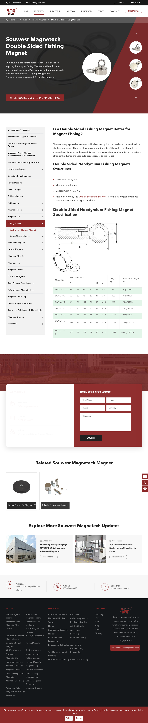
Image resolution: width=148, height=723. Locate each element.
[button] (136, 33)
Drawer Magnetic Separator (20, 304)
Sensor (51, 622)
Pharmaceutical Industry (58, 660)
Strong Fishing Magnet (20, 236)
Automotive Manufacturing (76, 646)
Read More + (47, 557)
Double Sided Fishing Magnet (65, 20)
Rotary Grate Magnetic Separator (22, 137)
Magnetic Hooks (15, 210)
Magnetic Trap (14, 263)
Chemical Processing (79, 660)
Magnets (11, 609)
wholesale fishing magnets (93, 195)
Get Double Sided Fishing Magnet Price (35, 97)
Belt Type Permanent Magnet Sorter (23, 163)
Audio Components (79, 618)
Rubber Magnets (15, 196)
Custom (71, 11)
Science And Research (58, 630)
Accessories (13, 324)
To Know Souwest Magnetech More (125, 648)
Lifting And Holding (57, 618)
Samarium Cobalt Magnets (19, 176)
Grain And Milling (78, 638)
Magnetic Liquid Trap (17, 297)
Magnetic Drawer (15, 270)
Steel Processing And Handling (57, 654)
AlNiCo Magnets (15, 190)
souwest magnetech (24, 77)
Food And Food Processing (55, 639)
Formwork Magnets (16, 243)
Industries (56, 11)
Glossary (98, 633)
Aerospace (75, 630)
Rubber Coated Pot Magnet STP (22, 503)
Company (115, 11)
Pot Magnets (13, 203)
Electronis (74, 615)
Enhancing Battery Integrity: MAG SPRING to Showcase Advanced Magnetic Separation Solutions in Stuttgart (51, 548)
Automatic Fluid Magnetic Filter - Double (22, 145)
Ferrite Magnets (15, 183)
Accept (79, 718)
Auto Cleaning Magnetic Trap (21, 290)
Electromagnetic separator (19, 130)
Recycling (74, 634)
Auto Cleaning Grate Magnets (21, 283)
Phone (51, 626)
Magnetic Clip (14, 217)
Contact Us (133, 11)
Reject (69, 718)
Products (39, 11)
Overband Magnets (16, 277)
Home (25, 11)
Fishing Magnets (39, 20)
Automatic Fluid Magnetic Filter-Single (25, 310)
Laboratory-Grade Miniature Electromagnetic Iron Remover (21, 154)
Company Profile (99, 616)
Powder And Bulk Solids (58, 645)
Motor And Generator (58, 615)
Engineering (75, 652)
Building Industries (78, 622)
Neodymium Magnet (17, 169)
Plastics (51, 634)
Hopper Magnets (15, 249)
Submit (93, 438)
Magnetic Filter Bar (16, 256)
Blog (97, 626)
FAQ (97, 622)
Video (101, 11)
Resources (86, 11)
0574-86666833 (15, 3)
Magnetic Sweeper (16, 317)
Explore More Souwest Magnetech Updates (73, 528)
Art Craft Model (77, 626)
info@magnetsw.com (36, 3)
